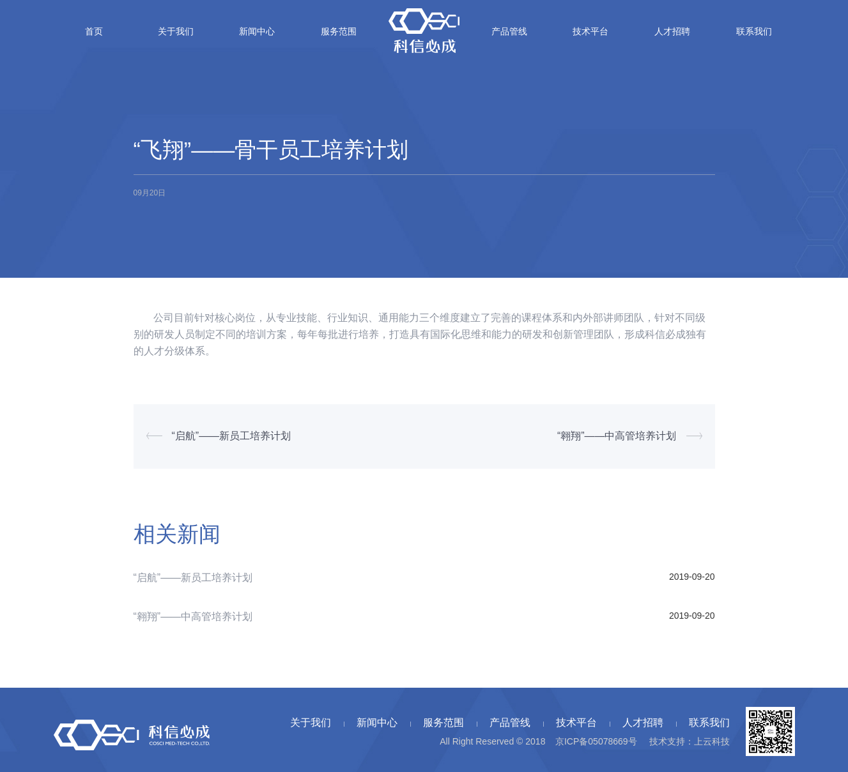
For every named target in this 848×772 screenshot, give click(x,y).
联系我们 (754, 31)
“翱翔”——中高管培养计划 (617, 435)
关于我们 (176, 31)
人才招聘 (672, 31)
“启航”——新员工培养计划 (231, 435)
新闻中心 (257, 31)
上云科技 (712, 741)
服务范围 (339, 31)
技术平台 (590, 31)
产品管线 (509, 31)
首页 (94, 31)
